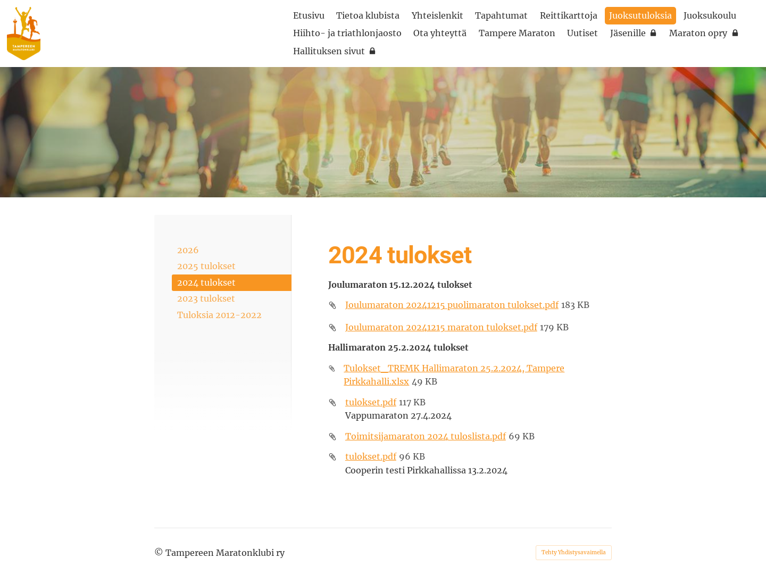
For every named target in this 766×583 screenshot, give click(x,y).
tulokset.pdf (370, 402)
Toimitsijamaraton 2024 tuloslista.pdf (425, 436)
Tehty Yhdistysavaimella (574, 552)
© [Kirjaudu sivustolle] (159, 552)
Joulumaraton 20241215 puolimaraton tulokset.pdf (452, 304)
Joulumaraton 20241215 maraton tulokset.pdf (441, 327)
